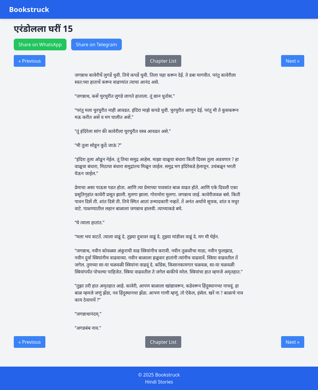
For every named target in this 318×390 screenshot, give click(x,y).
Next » (293, 61)
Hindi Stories (159, 382)
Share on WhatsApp (40, 44)
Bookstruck (29, 9)
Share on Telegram (96, 44)
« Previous (29, 61)
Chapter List (163, 61)
